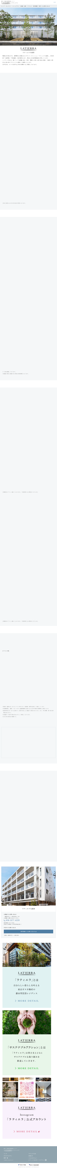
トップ (5, 1153)
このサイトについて (8, 1160)
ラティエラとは (32, 1153)
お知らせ (30, 1156)
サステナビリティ (8, 1156)
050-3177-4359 (13, 920)
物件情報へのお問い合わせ (28, 931)
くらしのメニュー (32, 1158)
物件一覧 (6, 1158)
